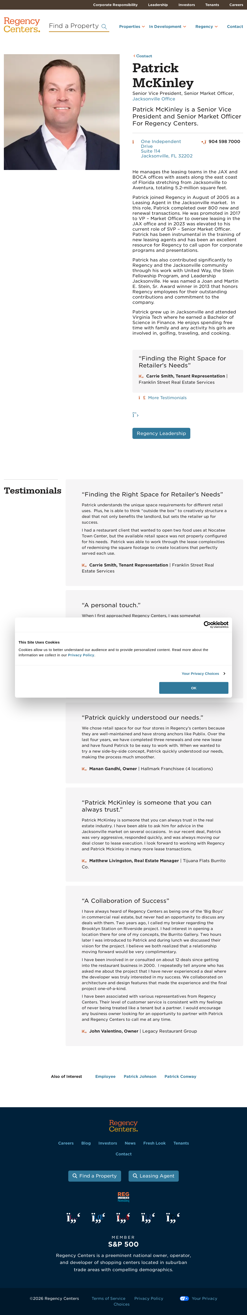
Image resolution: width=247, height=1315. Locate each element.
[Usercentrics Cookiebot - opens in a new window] (207, 624)
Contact (235, 26)
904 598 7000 (224, 141)
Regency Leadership (161, 433)
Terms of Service (108, 1298)
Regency (204, 26)
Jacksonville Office (153, 98)
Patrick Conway (180, 1076)
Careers (236, 5)
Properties (129, 26)
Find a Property (98, 1176)
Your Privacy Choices (200, 673)
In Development (165, 26)
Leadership (158, 5)
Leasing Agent (157, 1176)
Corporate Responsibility (115, 5)
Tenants (212, 5)
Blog (86, 1143)
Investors (186, 5)
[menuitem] (125, 28)
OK (194, 688)
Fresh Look (154, 1143)
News (130, 1143)
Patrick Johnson (140, 1076)
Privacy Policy (148, 1298)
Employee (105, 1076)
